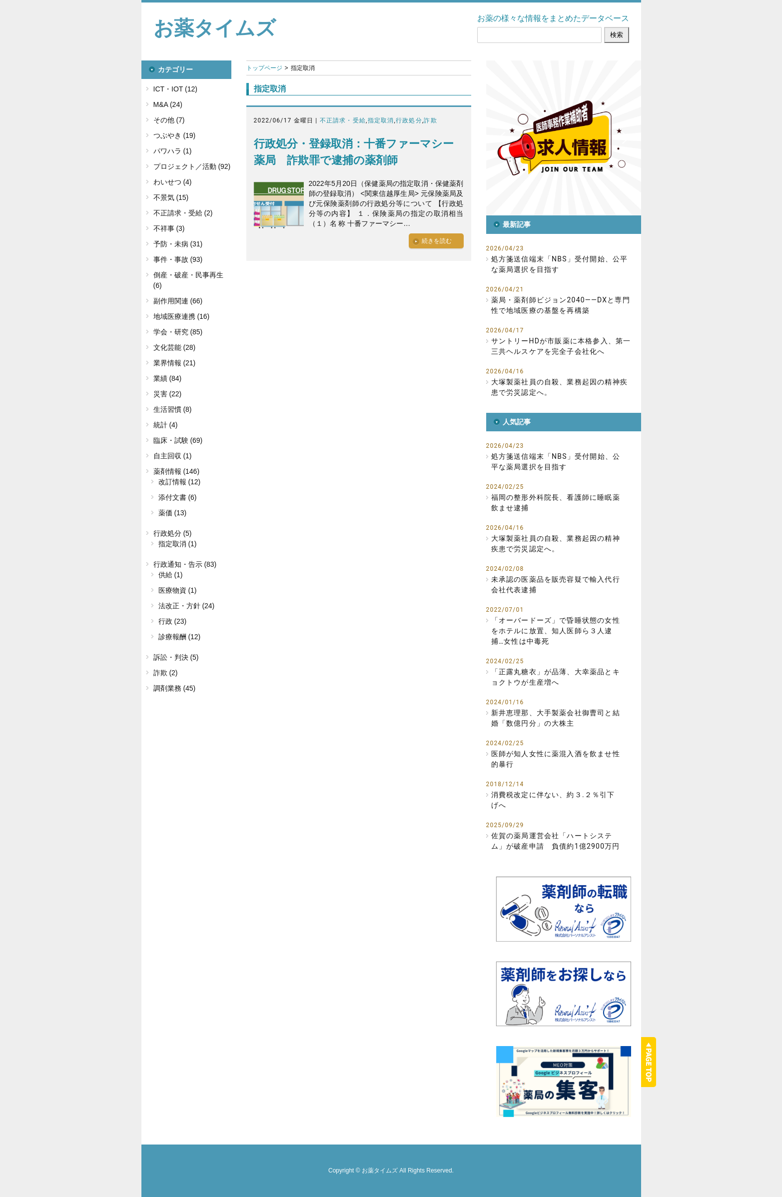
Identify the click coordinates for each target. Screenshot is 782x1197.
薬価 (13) (172, 513)
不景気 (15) (171, 197)
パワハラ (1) (172, 151)
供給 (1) (170, 575)
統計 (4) (165, 425)
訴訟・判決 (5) (176, 657)
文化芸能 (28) (174, 347)
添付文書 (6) (177, 497)
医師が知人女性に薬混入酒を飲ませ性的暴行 (555, 759)
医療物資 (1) (177, 590)
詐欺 (430, 120)
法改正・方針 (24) (186, 606)
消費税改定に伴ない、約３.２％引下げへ (553, 800)
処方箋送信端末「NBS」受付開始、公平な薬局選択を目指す (559, 264)
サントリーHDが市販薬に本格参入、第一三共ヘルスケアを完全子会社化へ (561, 346)
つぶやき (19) (174, 135)
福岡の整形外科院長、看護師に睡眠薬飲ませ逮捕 (555, 502)
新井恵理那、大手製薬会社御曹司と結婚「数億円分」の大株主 (555, 718)
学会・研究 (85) (178, 332)
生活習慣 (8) (172, 409)
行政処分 (409, 120)
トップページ (264, 67)
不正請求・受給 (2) (183, 213)
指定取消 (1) (177, 544)
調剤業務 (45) (174, 688)
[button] (563, 137)
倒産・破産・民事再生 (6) (188, 280)
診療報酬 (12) (179, 637)
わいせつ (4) (172, 182)
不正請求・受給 (343, 120)
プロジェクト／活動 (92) (192, 166)
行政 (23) (172, 621)
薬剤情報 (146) (176, 471)
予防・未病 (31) (178, 244)
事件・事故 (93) (178, 259)
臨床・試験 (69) (178, 440)
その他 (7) (169, 120)
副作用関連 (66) (178, 301)
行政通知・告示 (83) (185, 564)
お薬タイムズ (214, 28)
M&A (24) (167, 104)
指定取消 (381, 120)
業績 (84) (167, 378)
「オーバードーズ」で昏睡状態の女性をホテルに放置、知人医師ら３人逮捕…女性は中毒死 (555, 630)
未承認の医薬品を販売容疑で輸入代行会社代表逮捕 (555, 584)
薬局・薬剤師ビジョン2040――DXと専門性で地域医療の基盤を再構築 (560, 305)
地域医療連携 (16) (181, 316)
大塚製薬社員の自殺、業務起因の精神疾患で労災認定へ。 (559, 387)
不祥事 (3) (169, 228)
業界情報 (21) (174, 363)
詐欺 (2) (165, 673)
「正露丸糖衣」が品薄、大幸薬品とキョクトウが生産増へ (555, 677)
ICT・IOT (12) (175, 89)
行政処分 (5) (172, 533)
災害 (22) (167, 394)
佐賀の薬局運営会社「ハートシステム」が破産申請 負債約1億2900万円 (555, 841)
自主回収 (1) (172, 456)
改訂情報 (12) (179, 482)
